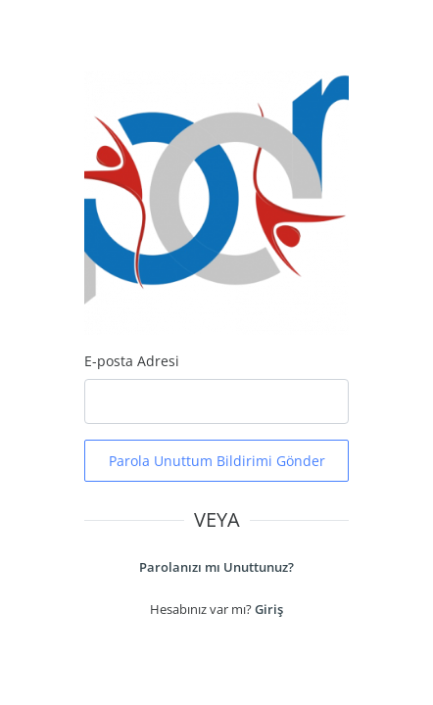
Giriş (269, 609)
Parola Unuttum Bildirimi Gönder (217, 460)
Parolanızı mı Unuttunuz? (216, 567)
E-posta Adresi (131, 361)
